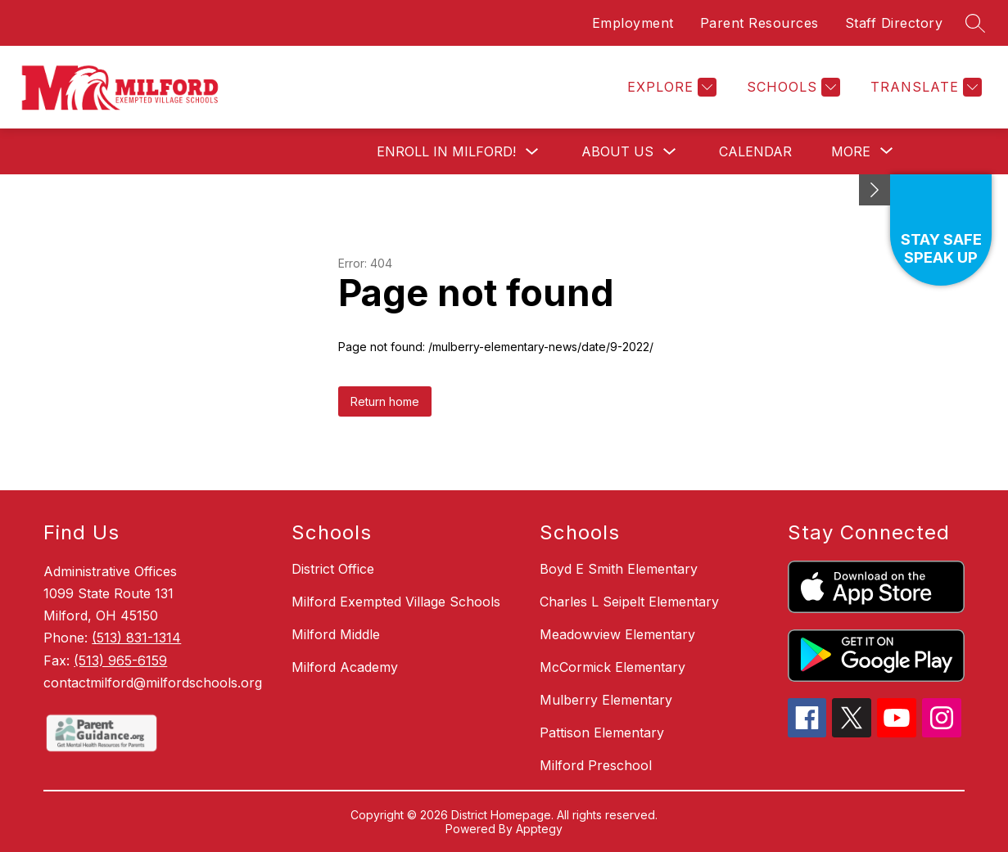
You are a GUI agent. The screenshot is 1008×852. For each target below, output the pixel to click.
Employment (633, 23)
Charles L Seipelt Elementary (629, 601)
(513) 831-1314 (136, 637)
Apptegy (539, 829)
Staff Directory (894, 23)
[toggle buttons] (874, 189)
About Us (617, 151)
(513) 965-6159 (120, 660)
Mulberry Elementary (606, 700)
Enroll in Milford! (446, 151)
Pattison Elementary (602, 732)
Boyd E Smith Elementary (619, 569)
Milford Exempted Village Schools (396, 601)
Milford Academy (345, 667)
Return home (384, 401)
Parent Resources (759, 23)
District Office (333, 569)
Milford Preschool (596, 765)
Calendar (755, 151)
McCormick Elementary (612, 667)
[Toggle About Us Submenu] (670, 152)
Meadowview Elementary (617, 634)
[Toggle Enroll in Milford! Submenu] (532, 152)
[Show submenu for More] (850, 151)
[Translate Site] (924, 87)
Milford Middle (336, 634)
